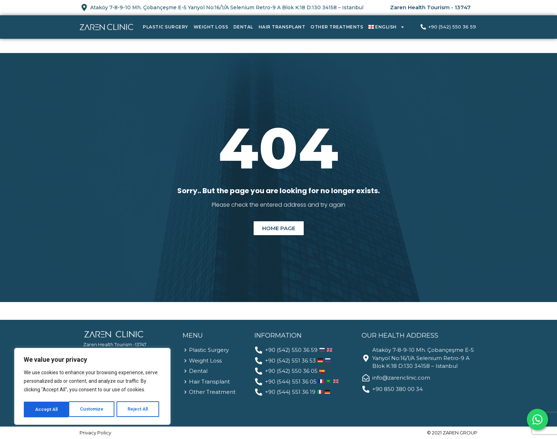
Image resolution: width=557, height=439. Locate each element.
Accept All (139, 409)
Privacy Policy (95, 432)
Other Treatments (336, 27)
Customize (46, 409)
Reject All (93, 409)
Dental (243, 27)
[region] (92, 387)
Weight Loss (211, 27)
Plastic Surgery (165, 27)
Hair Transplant (282, 27)
